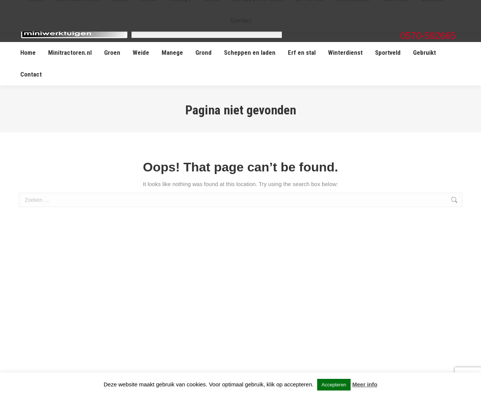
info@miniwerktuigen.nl (428, 26)
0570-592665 (428, 35)
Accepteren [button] (334, 384)
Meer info (365, 384)
